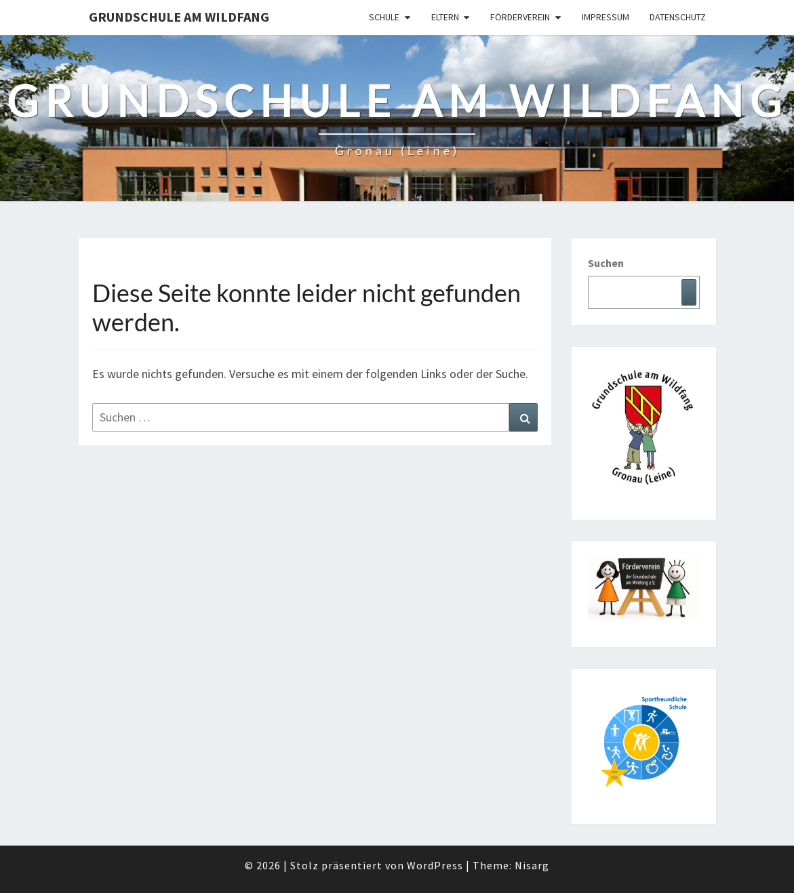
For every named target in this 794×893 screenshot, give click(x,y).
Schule (384, 17)
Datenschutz (678, 17)
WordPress (435, 865)
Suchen (606, 263)
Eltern (445, 17)
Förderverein (520, 17)
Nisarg (532, 865)
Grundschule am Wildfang (179, 16)
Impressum (605, 17)
